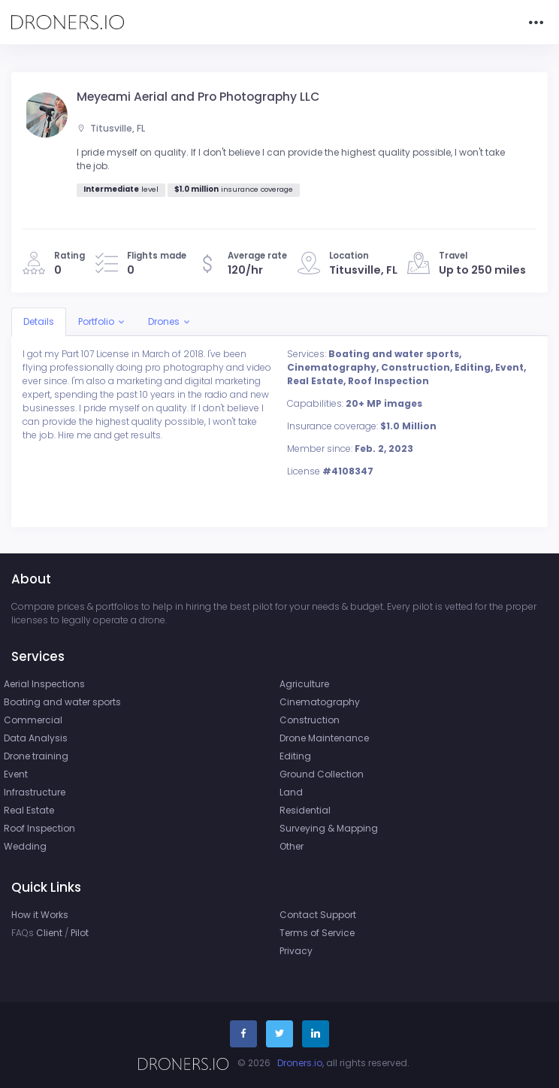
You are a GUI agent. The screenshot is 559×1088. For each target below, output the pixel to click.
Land (291, 792)
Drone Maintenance (324, 738)
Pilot (80, 932)
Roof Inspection (39, 828)
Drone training (36, 756)
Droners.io (299, 1062)
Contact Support (318, 914)
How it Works (39, 914)
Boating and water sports (62, 702)
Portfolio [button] (96, 321)
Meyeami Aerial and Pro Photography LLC (198, 97)
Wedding (25, 846)
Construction (310, 720)
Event (16, 774)
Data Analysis (36, 738)
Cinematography (320, 702)
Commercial (33, 720)
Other (292, 846)
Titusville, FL (111, 128)
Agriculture (304, 683)
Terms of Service (317, 932)
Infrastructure (34, 792)
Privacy (296, 950)
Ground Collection (322, 774)
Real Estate (29, 810)
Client (49, 932)
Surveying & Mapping (329, 828)
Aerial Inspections (44, 683)
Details (38, 321)
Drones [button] (164, 321)
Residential (305, 810)
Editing (295, 756)
